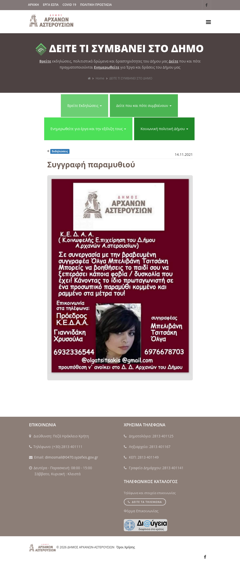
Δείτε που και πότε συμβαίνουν (144, 105)
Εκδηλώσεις (60, 151)
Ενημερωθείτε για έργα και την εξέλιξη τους (88, 128)
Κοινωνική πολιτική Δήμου (164, 128)
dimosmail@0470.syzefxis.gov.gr (71, 457)
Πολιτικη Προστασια (96, 5)
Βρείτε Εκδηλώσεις (84, 105)
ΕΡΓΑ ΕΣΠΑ (51, 5)
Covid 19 (69, 5)
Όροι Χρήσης (125, 547)
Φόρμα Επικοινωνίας (141, 511)
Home (100, 78)
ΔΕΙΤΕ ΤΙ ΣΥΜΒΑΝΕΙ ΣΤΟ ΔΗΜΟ (130, 78)
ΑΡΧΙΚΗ (33, 5)
